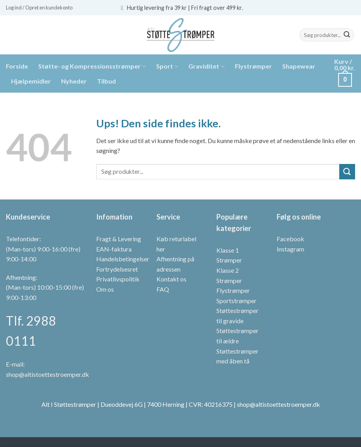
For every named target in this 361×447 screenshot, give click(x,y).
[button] (39, 7)
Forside (17, 66)
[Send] (347, 35)
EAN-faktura (114, 249)
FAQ (162, 289)
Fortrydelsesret (117, 269)
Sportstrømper (236, 300)
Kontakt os (171, 279)
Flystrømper (253, 66)
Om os (105, 289)
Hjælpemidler (31, 81)
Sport (167, 66)
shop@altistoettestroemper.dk (47, 374)
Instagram (290, 249)
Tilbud (106, 81)
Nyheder (74, 81)
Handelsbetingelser (122, 259)
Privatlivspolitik (118, 279)
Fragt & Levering (118, 238)
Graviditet (206, 66)
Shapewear (298, 66)
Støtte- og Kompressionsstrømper (92, 66)
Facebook (290, 238)
